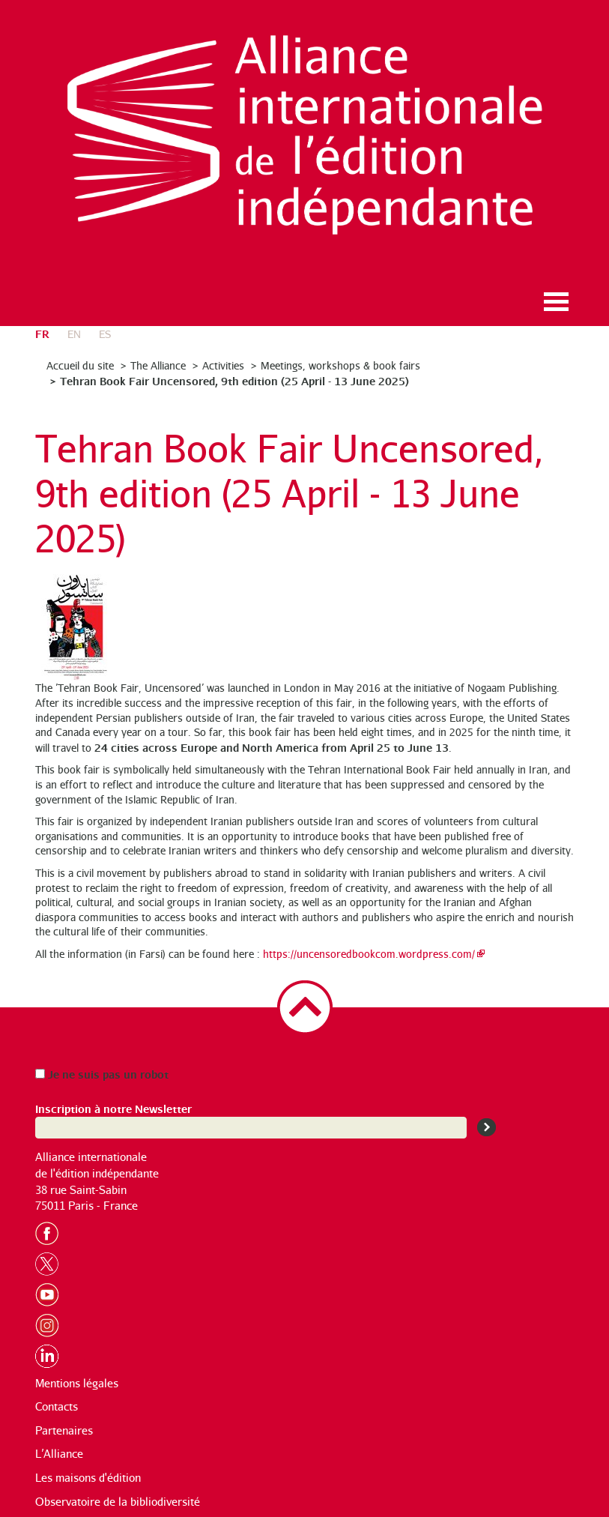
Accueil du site (80, 365)
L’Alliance (59, 1454)
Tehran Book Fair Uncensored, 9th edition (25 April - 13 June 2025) (234, 380)
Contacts (56, 1406)
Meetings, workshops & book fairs (340, 365)
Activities (223, 365)
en (74, 334)
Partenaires (64, 1430)
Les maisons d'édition (88, 1478)
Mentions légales (76, 1383)
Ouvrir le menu (557, 302)
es (105, 334)
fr (42, 333)
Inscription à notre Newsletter (113, 1108)
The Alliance (158, 365)
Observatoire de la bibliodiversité (117, 1502)
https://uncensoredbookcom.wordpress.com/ (369, 953)
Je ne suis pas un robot (102, 1074)
